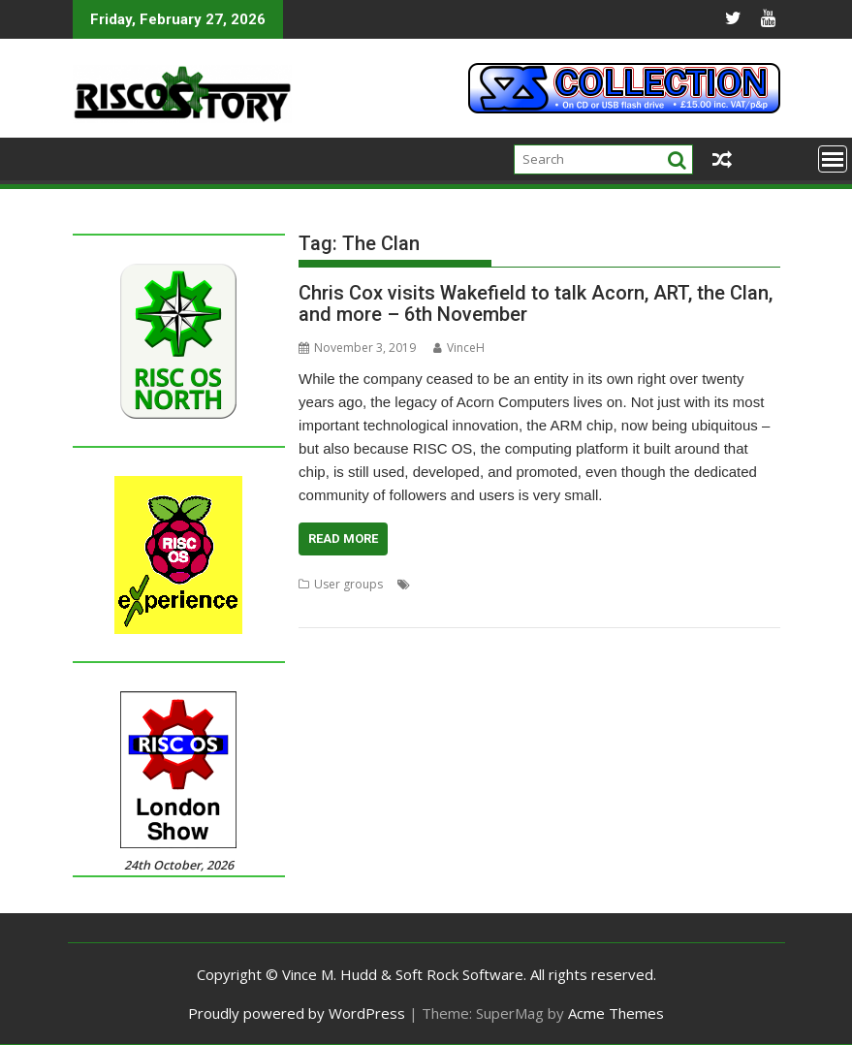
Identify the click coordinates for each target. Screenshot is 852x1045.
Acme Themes (616, 1013)
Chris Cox (354, 607)
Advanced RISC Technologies (678, 584)
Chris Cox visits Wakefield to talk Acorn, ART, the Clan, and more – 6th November (536, 303)
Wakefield (470, 607)
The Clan (411, 607)
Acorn (431, 584)
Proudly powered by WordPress (296, 1013)
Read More (343, 538)
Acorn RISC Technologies (523, 584)
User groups (348, 584)
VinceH (459, 347)
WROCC (526, 607)
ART (309, 607)
